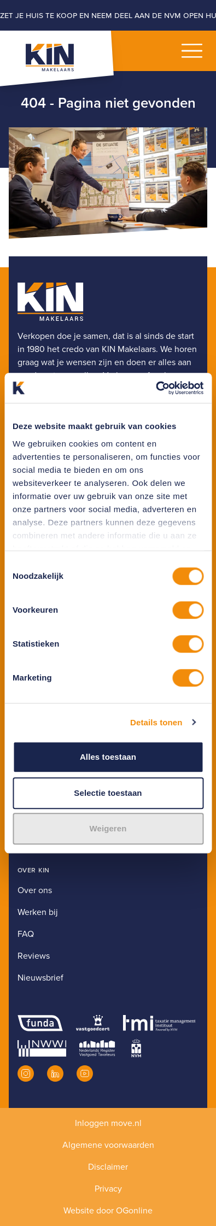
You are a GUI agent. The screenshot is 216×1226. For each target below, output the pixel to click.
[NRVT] (97, 1048)
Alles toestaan (108, 756)
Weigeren (107, 828)
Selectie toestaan (108, 792)
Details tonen (156, 722)
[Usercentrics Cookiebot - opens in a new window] (155, 388)
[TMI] (159, 1023)
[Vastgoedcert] (92, 1023)
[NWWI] (41, 1048)
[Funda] (40, 1023)
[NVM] (136, 1048)
